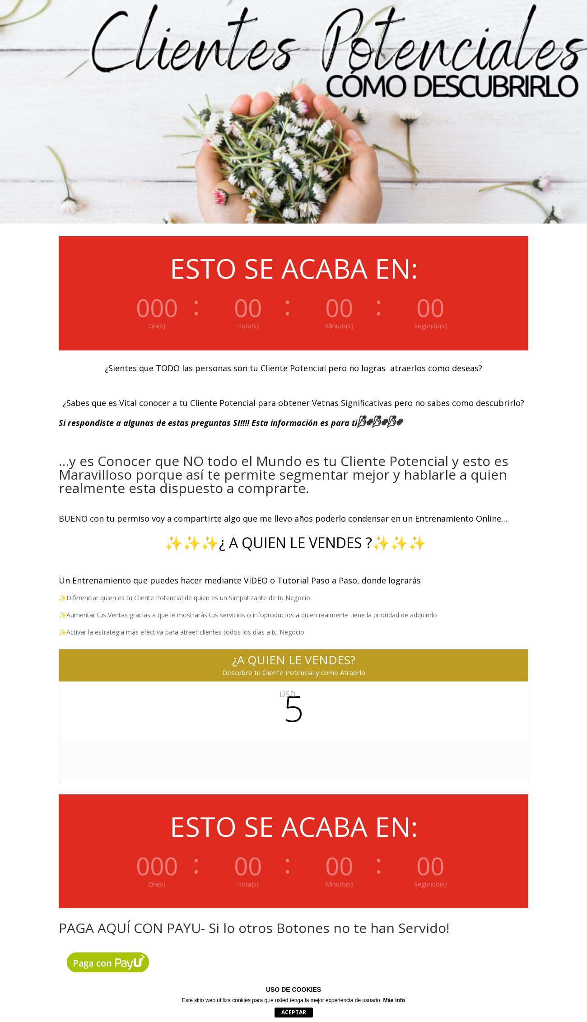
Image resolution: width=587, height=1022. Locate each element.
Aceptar (293, 1012)
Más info (394, 1000)
